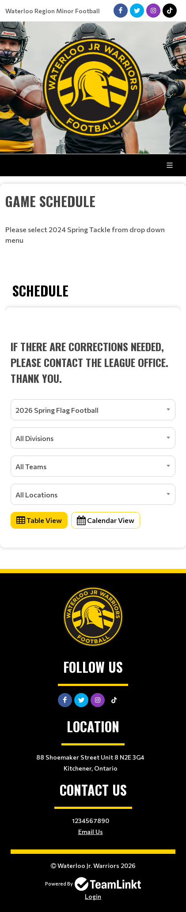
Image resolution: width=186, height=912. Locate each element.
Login (93, 896)
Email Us (90, 831)
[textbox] (93, 201)
